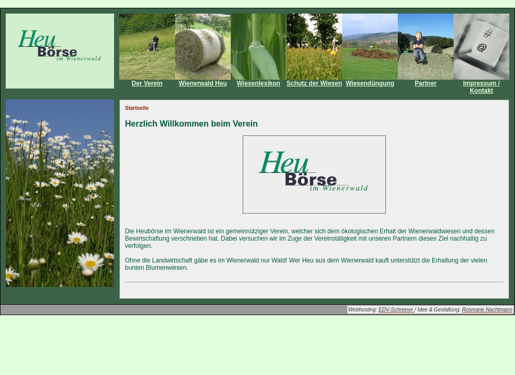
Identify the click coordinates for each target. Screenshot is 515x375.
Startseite (137, 108)
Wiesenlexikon (258, 83)
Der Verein (147, 83)
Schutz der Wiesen (314, 83)
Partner (425, 83)
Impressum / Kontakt (481, 87)
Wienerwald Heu (203, 83)
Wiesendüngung (370, 83)
